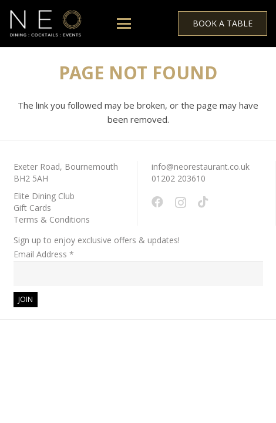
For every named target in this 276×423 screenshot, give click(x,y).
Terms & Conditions (52, 219)
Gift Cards (32, 207)
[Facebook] (157, 202)
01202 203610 (179, 178)
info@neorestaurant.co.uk (201, 166)
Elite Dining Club (44, 196)
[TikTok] (203, 202)
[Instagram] (180, 202)
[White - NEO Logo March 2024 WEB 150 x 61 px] (45, 24)
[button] (124, 23)
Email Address (44, 254)
